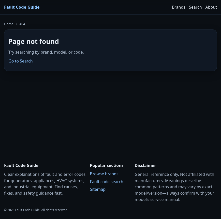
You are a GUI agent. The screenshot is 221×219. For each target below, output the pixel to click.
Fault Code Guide (22, 7)
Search (195, 7)
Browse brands (104, 174)
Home (8, 24)
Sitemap (98, 189)
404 (22, 24)
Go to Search (20, 61)
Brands (178, 7)
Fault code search (106, 181)
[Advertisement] (110, 111)
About (211, 7)
